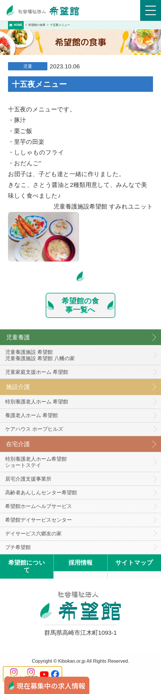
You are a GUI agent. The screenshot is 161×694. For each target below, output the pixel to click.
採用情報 (80, 562)
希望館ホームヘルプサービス (38, 506)
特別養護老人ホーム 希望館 (36, 402)
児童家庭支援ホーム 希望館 (36, 372)
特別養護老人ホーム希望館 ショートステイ (36, 462)
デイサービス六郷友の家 (33, 533)
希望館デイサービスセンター (38, 520)
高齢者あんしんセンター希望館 (41, 492)
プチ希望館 (18, 547)
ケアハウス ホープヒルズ (34, 429)
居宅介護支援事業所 (28, 479)
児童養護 (18, 337)
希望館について (26, 566)
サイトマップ (134, 562)
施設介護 (18, 386)
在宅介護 (18, 444)
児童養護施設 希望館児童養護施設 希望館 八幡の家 (40, 355)
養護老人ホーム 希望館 (31, 415)
